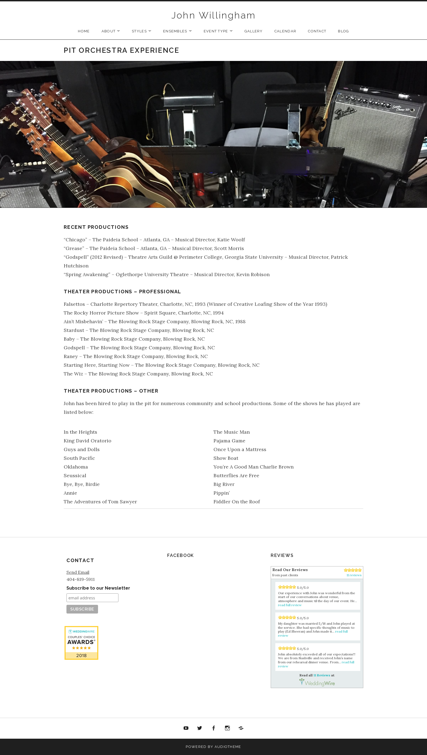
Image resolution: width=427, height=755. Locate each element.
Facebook (213, 728)
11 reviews (354, 575)
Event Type (221, 31)
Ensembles (180, 31)
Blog (343, 31)
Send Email (77, 572)
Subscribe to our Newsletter (98, 588)
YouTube (186, 728)
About (114, 31)
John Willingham (213, 15)
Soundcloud (241, 728)
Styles (144, 31)
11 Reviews (81, 692)
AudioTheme (228, 747)
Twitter (200, 728)
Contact (317, 31)
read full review (290, 605)
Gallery (254, 31)
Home (84, 31)
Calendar (285, 31)
